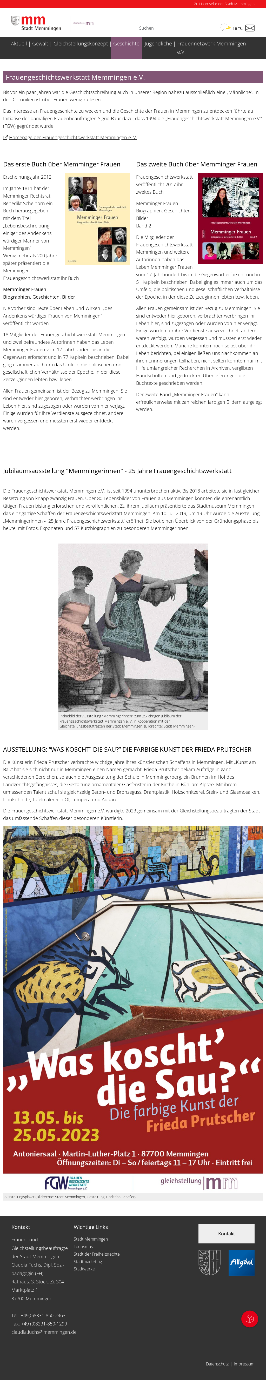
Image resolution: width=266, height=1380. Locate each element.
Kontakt (226, 1233)
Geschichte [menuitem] (126, 43)
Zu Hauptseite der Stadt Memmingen (224, 3)
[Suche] (174, 28)
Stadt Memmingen (91, 1239)
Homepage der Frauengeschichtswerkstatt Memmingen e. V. (73, 137)
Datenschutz (217, 1364)
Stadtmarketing (88, 1261)
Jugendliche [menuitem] (158, 43)
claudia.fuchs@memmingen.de (44, 1332)
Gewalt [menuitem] (40, 43)
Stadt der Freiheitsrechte (97, 1254)
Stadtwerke (84, 1269)
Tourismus (83, 1246)
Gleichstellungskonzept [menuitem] (81, 43)
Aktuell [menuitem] (19, 43)
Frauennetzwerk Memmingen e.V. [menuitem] (211, 47)
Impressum (244, 1364)
